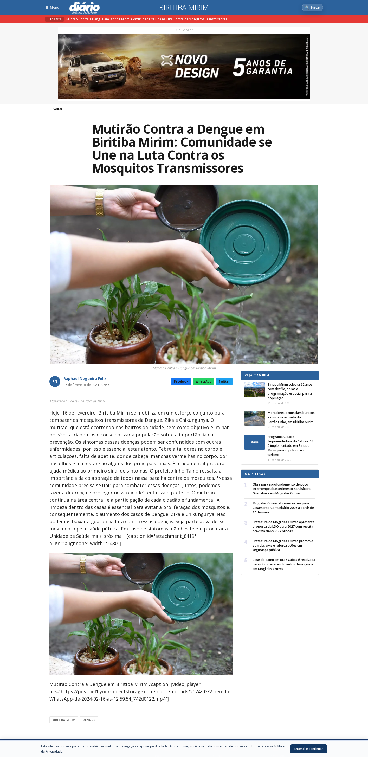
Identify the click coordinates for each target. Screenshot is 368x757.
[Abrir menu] (52, 7)
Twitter (224, 381)
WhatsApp (203, 381)
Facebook (181, 381)
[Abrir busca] (312, 7)
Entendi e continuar (308, 749)
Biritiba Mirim (184, 7)
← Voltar (55, 109)
